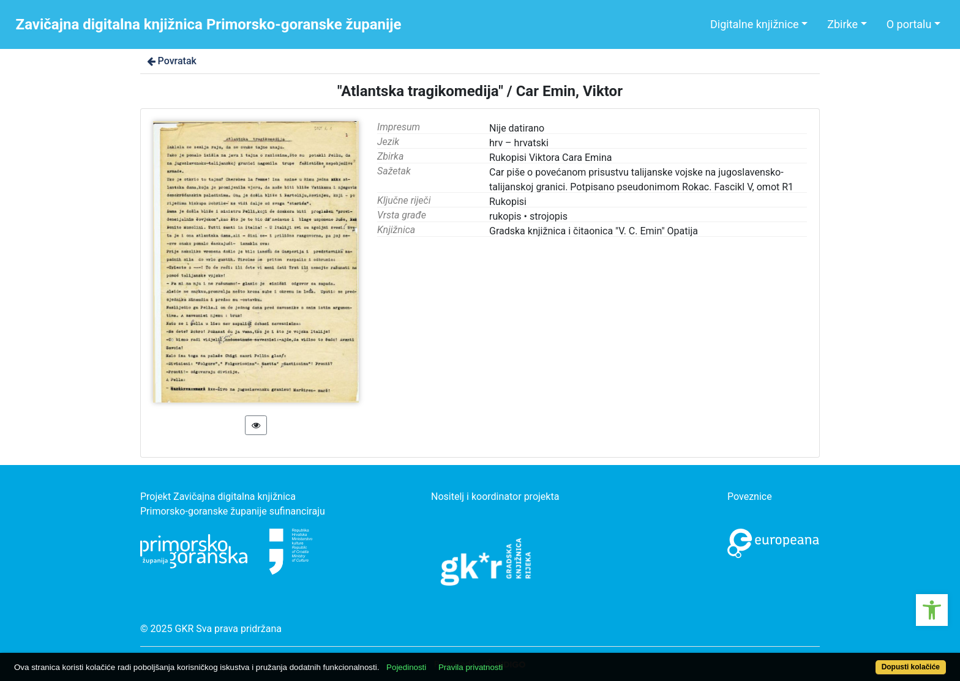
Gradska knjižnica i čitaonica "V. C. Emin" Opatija (593, 231)
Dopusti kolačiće (911, 667)
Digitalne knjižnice (754, 24)
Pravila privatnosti (470, 667)
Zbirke (842, 24)
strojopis (549, 216)
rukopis (505, 216)
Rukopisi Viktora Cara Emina (550, 157)
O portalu (909, 24)
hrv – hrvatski (519, 143)
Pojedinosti (406, 667)
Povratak (171, 61)
